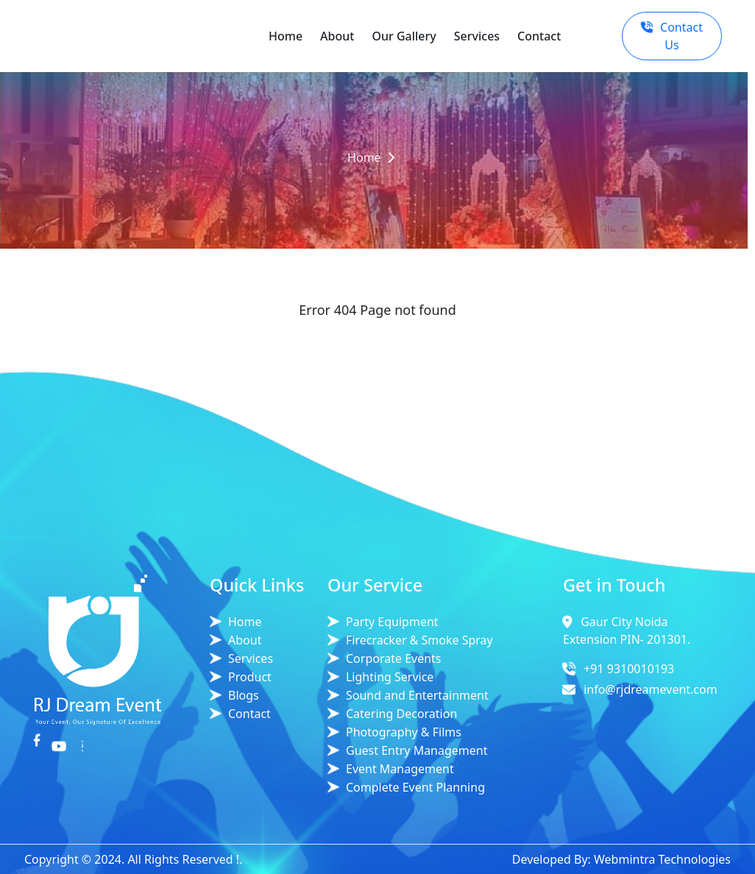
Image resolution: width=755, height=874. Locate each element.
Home (285, 36)
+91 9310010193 (629, 669)
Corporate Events (394, 658)
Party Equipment (392, 622)
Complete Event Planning (415, 787)
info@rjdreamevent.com (650, 689)
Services (477, 36)
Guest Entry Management (417, 750)
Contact (539, 36)
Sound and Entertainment (417, 695)
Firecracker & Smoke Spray (419, 640)
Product (250, 677)
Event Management (400, 769)
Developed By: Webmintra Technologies (621, 859)
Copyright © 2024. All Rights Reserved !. (133, 859)
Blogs (243, 695)
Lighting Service (389, 677)
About (337, 36)
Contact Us (671, 36)
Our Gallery (404, 36)
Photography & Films (403, 732)
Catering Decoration (401, 714)
